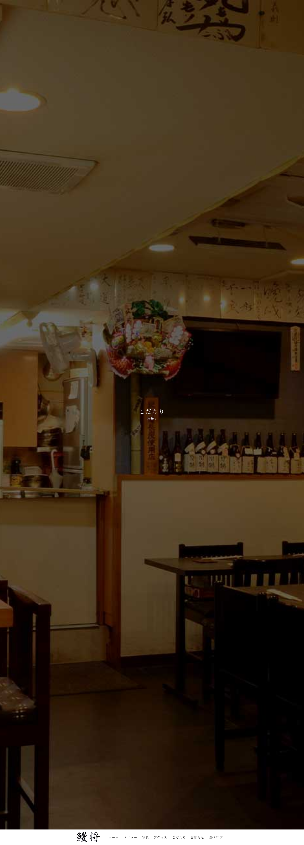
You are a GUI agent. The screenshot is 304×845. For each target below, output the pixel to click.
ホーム (113, 837)
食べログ (216, 837)
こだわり (179, 837)
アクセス (160, 837)
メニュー (130, 837)
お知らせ (197, 837)
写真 (145, 837)
